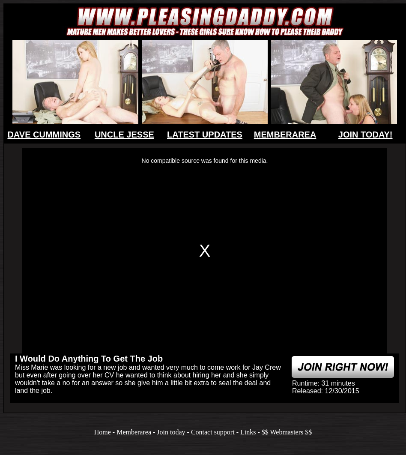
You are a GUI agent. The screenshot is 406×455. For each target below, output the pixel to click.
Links (248, 432)
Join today (171, 432)
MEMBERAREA (285, 134)
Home (102, 432)
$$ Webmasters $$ (287, 432)
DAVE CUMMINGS (44, 134)
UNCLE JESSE (124, 134)
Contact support (213, 432)
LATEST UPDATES (204, 134)
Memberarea (133, 432)
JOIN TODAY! (365, 134)
